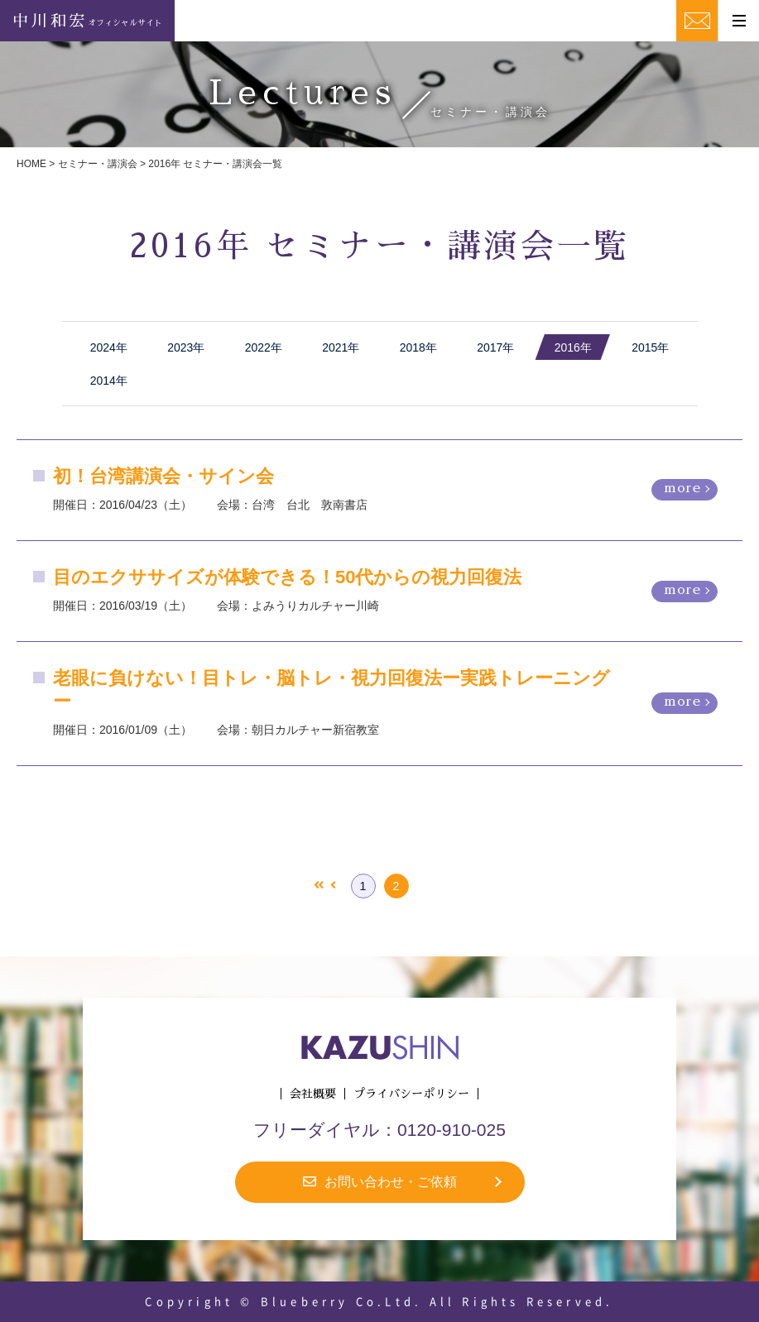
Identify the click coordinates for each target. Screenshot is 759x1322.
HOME (31, 164)
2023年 (185, 347)
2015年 (650, 347)
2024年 (108, 347)
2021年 (340, 347)
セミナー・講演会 (97, 164)
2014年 (108, 380)
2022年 (263, 347)
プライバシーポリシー (411, 1093)
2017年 (495, 347)
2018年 (418, 347)
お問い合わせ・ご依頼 (380, 1182)
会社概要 (313, 1093)
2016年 (573, 347)
